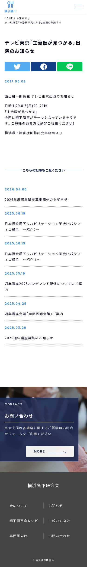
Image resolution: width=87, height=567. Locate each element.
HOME (9, 18)
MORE (39, 451)
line (69, 66)
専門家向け (19, 535)
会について (19, 505)
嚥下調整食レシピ (24, 520)
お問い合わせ (59, 535)
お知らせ (21, 18)
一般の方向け (59, 520)
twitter (17, 66)
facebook (43, 66)
